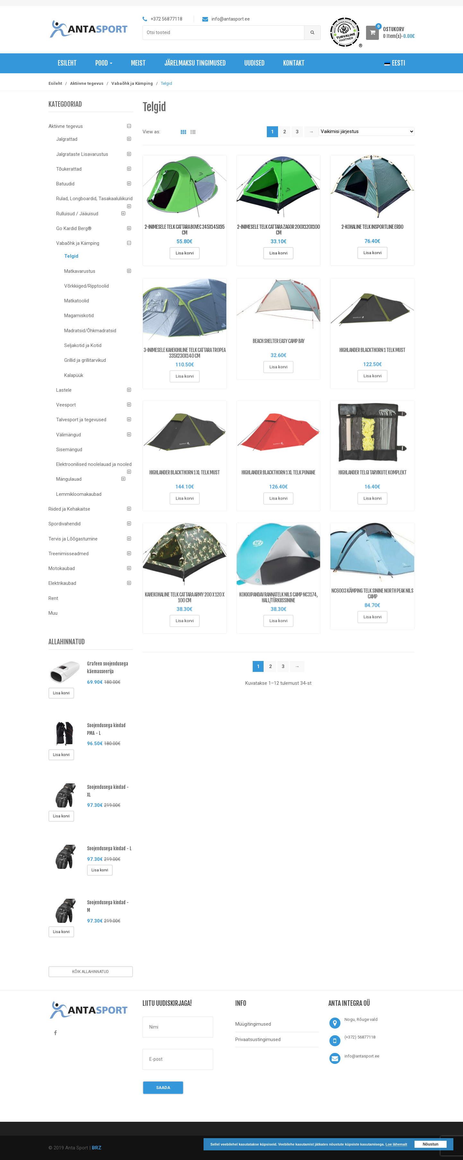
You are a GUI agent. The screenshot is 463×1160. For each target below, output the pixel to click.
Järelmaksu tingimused (195, 63)
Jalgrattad (66, 139)
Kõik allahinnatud (90, 971)
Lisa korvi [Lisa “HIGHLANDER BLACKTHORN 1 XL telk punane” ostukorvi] (278, 502)
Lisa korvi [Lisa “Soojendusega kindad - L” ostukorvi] (100, 870)
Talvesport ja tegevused (81, 420)
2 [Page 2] (284, 132)
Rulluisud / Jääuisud (77, 214)
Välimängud (68, 435)
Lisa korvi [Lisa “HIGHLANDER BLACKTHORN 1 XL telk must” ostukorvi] (185, 502)
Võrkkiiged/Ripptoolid (86, 286)
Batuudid (65, 184)
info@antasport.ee (362, 1056)
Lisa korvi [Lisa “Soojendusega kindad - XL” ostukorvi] (61, 816)
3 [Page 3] (297, 132)
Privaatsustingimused (258, 1039)
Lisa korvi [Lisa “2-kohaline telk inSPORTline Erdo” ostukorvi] (372, 252)
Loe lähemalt (396, 1144)
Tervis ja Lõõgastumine (73, 539)
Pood (103, 63)
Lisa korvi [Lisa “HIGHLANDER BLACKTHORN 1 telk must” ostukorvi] (372, 380)
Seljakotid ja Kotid (82, 345)
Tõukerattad (69, 169)
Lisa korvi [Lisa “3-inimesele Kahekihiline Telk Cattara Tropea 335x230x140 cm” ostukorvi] (185, 380)
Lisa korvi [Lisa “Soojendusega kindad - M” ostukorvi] (61, 932)
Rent (53, 598)
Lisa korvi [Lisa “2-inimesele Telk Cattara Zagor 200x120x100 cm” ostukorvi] (278, 253)
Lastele (64, 390)
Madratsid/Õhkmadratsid (90, 331)
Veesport (66, 405)
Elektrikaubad (62, 583)
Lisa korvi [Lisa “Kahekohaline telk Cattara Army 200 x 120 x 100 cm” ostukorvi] (185, 624)
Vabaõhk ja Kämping (132, 83)
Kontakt (294, 63)
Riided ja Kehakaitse (69, 509)
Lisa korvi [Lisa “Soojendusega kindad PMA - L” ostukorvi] (61, 755)
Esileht (67, 63)
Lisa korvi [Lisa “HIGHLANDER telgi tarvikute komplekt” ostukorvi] (372, 502)
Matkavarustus (79, 271)
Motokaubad (61, 568)
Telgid (71, 256)
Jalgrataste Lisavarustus (82, 154)
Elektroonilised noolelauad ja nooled (94, 464)
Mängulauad (69, 479)
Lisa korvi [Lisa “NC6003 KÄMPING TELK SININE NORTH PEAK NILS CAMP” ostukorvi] (372, 621)
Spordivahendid (64, 524)
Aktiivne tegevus (86, 83)
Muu (52, 613)
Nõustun (431, 1144)
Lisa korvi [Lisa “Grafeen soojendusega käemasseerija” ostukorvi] (61, 693)
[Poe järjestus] (367, 131)
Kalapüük (73, 375)
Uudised (254, 63)
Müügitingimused (253, 1024)
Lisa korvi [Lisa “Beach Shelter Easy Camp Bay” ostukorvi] (278, 371)
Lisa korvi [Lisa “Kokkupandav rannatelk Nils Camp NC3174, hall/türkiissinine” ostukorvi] (278, 624)
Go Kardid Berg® (74, 228)
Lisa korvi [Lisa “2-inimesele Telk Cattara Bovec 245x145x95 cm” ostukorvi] (185, 253)
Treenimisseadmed (68, 554)
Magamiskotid (79, 315)
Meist (138, 63)
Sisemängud (69, 449)
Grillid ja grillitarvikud (85, 360)
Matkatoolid (76, 301)
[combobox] (223, 33)
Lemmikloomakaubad (78, 494)
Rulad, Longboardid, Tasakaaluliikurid (94, 198)
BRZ (96, 1148)
